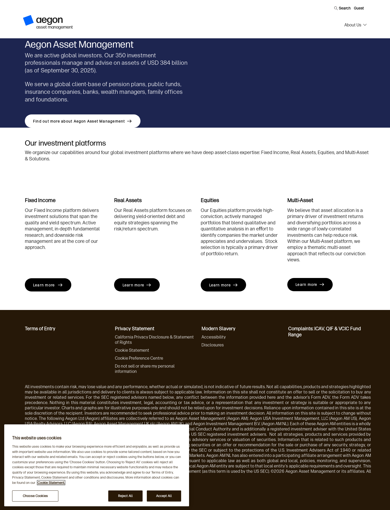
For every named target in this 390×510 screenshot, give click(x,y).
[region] (96, 465)
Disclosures (212, 344)
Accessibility (213, 337)
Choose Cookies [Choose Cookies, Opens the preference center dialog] (35, 496)
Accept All (164, 496)
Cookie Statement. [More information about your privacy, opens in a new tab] (51, 483)
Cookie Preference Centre (139, 358)
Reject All (125, 496)
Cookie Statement (132, 350)
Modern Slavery (218, 329)
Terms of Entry (40, 329)
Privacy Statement (134, 329)
